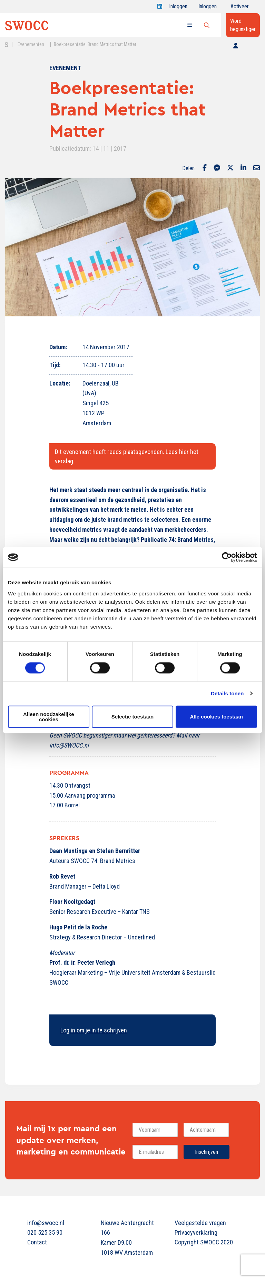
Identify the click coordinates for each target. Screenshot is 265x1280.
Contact (37, 1242)
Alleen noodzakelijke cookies (48, 716)
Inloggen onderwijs (208, 8)
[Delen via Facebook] (205, 168)
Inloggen (178, 8)
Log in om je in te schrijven (93, 1030)
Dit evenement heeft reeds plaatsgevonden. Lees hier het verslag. (126, 456)
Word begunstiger (243, 25)
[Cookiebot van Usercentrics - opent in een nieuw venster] (227, 557)
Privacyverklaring (196, 1232)
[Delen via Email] (256, 168)
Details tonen (227, 693)
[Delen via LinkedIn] (243, 168)
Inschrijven (206, 1152)
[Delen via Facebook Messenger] (217, 168)
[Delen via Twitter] (230, 168)
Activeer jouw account (239, 8)
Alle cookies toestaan (216, 717)
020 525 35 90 (44, 1232)
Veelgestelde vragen (200, 1222)
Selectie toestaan (132, 717)
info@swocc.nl (45, 1222)
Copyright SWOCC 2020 (204, 1242)
